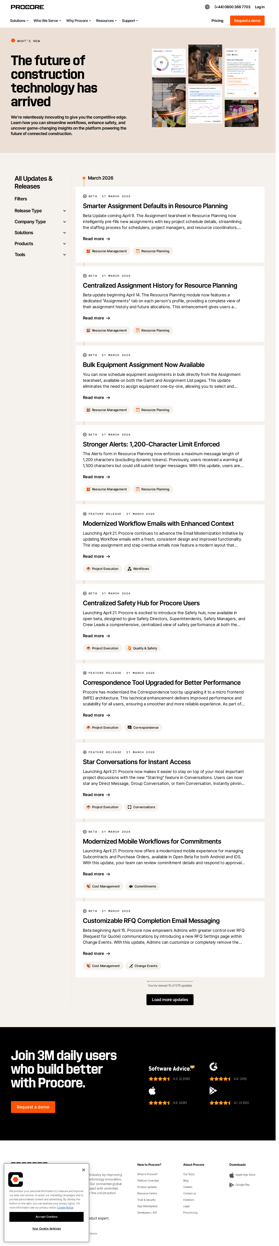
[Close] (84, 1170)
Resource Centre (147, 1193)
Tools (41, 254)
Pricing (217, 20)
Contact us (189, 1193)
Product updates (147, 1187)
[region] (46, 1202)
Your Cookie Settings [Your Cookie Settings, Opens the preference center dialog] (46, 1228)
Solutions (41, 232)
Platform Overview (148, 1180)
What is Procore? (147, 1174)
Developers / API (147, 1212)
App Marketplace (147, 1206)
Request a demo (247, 20)
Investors (188, 1199)
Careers (187, 1187)
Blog (186, 1180)
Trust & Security (146, 1199)
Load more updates (170, 999)
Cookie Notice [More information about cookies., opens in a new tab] (65, 1207)
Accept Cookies (46, 1216)
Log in (260, 7)
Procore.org (190, 1212)
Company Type (41, 221)
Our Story (189, 1174)
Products (41, 243)
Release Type (41, 210)
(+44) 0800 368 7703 (232, 7)
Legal (186, 1206)
